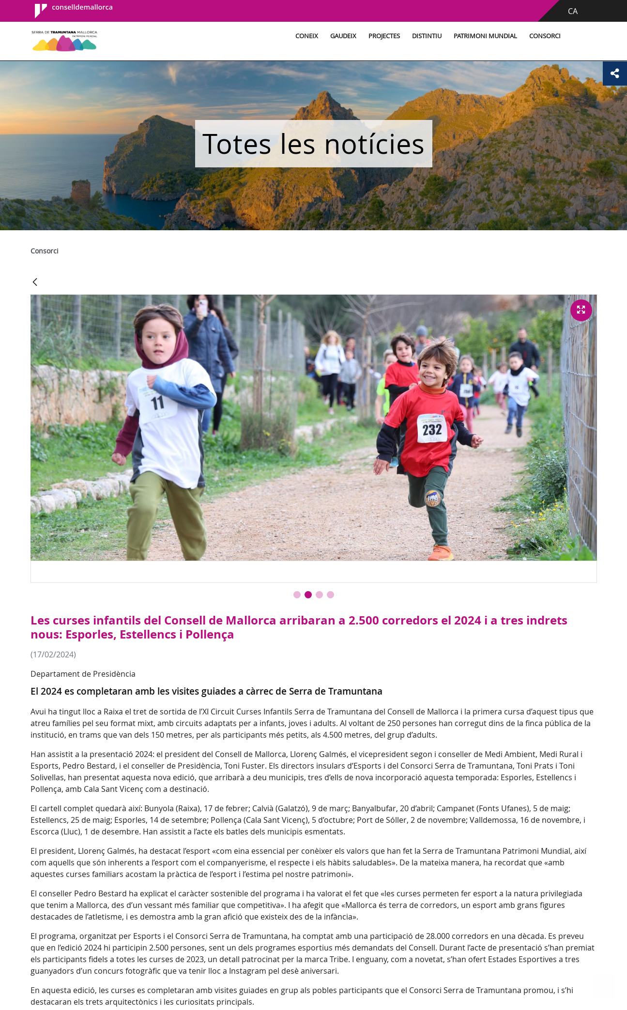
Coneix (306, 36)
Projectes (384, 36)
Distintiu (427, 36)
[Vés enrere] (35, 282)
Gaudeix (343, 36)
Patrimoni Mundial (485, 36)
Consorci (545, 36)
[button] (297, 594)
